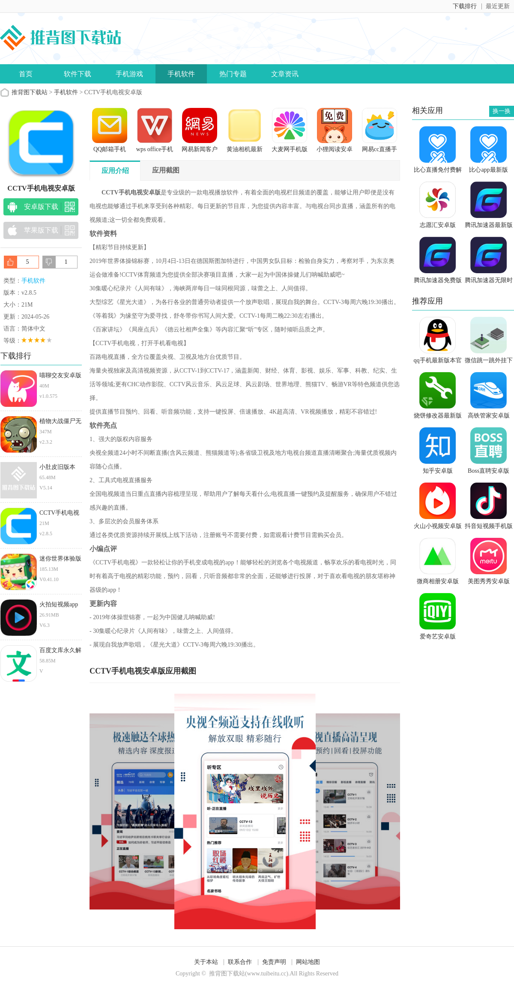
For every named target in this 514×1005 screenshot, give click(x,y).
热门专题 (233, 74)
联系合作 (240, 962)
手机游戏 (129, 74)
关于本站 (206, 962)
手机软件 (181, 74)
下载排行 (465, 6)
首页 (26, 74)
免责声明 (274, 962)
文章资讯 (285, 74)
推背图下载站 (30, 92)
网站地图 (308, 962)
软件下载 (77, 74)
